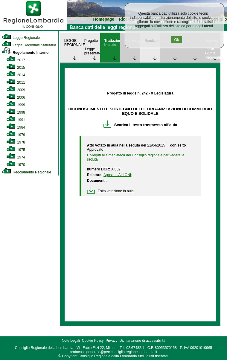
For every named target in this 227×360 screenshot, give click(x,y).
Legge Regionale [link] (21, 38)
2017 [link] (15, 60)
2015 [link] (15, 67)
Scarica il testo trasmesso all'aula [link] (140, 125)
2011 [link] (15, 82)
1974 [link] (15, 157)
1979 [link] (15, 135)
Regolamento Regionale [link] (26, 172)
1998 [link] (15, 112)
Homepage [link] (103, 19)
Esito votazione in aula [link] (110, 191)
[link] (33, 29)
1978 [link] (15, 142)
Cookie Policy (93, 340)
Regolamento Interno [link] (25, 53)
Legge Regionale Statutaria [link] (29, 45)
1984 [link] (15, 127)
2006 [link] (15, 97)
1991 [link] (15, 120)
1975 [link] (15, 150)
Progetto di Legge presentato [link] (92, 47)
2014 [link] (15, 75)
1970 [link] (15, 165)
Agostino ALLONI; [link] (117, 175)
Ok (176, 39)
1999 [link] (15, 105)
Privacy (111, 340)
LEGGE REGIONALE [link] (72, 43)
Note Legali (71, 340)
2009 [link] (15, 90)
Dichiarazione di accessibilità (142, 340)
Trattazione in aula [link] (112, 43)
